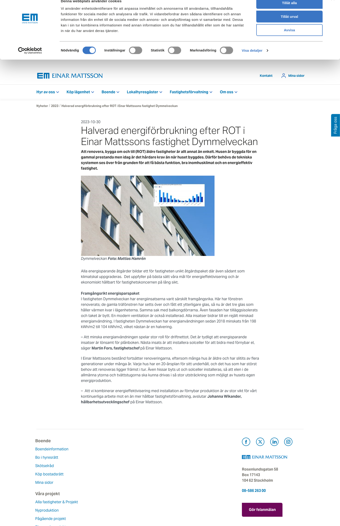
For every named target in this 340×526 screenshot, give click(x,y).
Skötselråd (45, 467)
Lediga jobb (138, 483)
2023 (54, 107)
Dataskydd (137, 500)
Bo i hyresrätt (47, 458)
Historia (134, 467)
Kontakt (266, 77)
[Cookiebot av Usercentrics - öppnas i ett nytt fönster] (30, 59)
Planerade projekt (97, 480)
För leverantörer (187, 483)
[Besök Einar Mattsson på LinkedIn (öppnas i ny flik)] (274, 444)
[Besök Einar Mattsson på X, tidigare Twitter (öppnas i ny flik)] (260, 444)
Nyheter (42, 107)
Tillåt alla (289, 11)
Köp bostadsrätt (50, 475)
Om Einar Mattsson (144, 450)
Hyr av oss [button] (45, 93)
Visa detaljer (252, 59)
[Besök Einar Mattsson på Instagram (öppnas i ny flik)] (288, 444)
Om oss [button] (226, 93)
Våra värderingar (142, 458)
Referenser (91, 489)
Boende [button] (108, 93)
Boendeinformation (53, 450)
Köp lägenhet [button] (78, 93)
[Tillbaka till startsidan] (70, 77)
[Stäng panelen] (332, 7)
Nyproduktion (94, 464)
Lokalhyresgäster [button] (142, 93)
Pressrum (181, 475)
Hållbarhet (137, 475)
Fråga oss (181, 467)
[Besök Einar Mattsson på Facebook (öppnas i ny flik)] (246, 444)
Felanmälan (183, 458)
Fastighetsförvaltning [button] (189, 93)
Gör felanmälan (262, 509)
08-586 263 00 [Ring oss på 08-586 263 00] (254, 491)
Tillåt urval (289, 25)
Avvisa (289, 39)
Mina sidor (296, 77)
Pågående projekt (97, 472)
